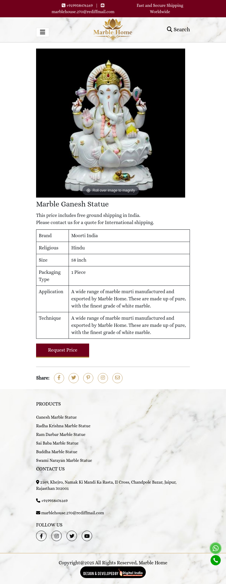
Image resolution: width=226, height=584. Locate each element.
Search (178, 29)
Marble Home (153, 563)
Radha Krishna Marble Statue (63, 425)
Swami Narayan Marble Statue (64, 460)
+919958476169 (79, 5)
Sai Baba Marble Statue (57, 443)
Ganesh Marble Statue (56, 417)
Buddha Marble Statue (56, 451)
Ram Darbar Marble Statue (61, 434)
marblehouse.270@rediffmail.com (83, 11)
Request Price (62, 350)
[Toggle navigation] (42, 32)
